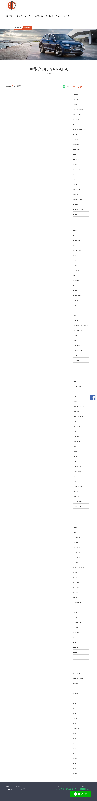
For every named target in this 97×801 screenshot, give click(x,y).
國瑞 (74, 723)
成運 (74, 738)
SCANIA (76, 587)
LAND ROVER (78, 416)
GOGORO (76, 320)
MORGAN (76, 492)
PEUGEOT (77, 527)
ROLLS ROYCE (79, 567)
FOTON (76, 300)
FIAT (74, 285)
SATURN (76, 582)
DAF (74, 245)
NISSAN (76, 512)
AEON (75, 104)
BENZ (75, 154)
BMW (75, 164)
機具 (74, 753)
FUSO (75, 305)
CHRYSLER (77, 215)
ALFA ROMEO (78, 109)
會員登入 (18, 27)
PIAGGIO (76, 537)
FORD (75, 290)
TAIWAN (76, 643)
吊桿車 (75, 718)
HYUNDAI (76, 356)
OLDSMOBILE (78, 517)
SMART (76, 617)
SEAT (75, 597)
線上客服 (68, 16)
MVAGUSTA (77, 507)
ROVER (76, 572)
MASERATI (77, 451)
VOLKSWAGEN (78, 678)
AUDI (75, 134)
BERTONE (77, 159)
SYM (74, 638)
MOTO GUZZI (78, 497)
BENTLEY (76, 149)
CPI (74, 235)
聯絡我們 (18, 786)
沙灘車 (75, 758)
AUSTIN (76, 139)
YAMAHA (76, 693)
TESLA (75, 648)
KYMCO (76, 401)
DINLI (75, 260)
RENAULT (76, 562)
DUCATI (76, 270)
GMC (75, 315)
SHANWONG (77, 602)
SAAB (75, 577)
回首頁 (9, 16)
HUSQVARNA (78, 351)
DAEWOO (76, 240)
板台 (74, 748)
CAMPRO (76, 189)
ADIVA (75, 99)
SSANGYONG (78, 622)
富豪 (74, 733)
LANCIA (76, 411)
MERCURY (77, 471)
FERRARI (76, 280)
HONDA (76, 341)
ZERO (75, 698)
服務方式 (29, 16)
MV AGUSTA (77, 502)
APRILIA (76, 119)
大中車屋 (76, 728)
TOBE (75, 653)
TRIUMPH (76, 663)
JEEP (75, 381)
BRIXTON (76, 169)
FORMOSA (77, 295)
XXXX (75, 688)
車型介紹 (39, 16)
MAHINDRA (77, 441)
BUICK (75, 174)
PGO (74, 532)
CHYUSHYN (77, 220)
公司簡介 (19, 16)
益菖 (74, 768)
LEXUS (75, 421)
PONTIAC (76, 547)
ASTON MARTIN (79, 129)
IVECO (75, 371)
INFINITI (76, 361)
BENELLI (76, 144)
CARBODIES (77, 200)
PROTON (76, 557)
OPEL (75, 522)
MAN (74, 446)
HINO (75, 335)
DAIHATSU (77, 250)
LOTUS (75, 431)
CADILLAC (77, 184)
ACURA (76, 94)
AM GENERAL (78, 114)
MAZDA (76, 456)
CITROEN (76, 225)
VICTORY (76, 673)
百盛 (74, 763)
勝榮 (74, 708)
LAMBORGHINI (78, 406)
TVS (74, 668)
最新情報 (49, 16)
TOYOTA (76, 658)
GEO (74, 310)
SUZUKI (76, 633)
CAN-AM (76, 195)
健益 (74, 703)
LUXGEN (76, 436)
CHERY (76, 205)
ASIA (75, 124)
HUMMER (76, 346)
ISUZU (75, 366)
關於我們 (9, 786)
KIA (74, 391)
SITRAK (76, 607)
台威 (74, 713)
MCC (75, 461)
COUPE (76, 230)
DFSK (75, 255)
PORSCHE (77, 552)
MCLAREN (77, 466)
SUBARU (76, 627)
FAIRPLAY (77, 275)
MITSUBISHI (77, 487)
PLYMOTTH (77, 542)
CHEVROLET (78, 210)
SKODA (76, 612)
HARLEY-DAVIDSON (80, 325)
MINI (75, 481)
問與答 (58, 16)
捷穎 (74, 743)
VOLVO (75, 683)
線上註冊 (27, 27)
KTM (74, 396)
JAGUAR (76, 376)
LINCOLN (76, 426)
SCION (75, 592)
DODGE (76, 265)
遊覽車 (75, 773)
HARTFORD (77, 330)
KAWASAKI (77, 386)
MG (74, 476)
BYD (74, 179)
